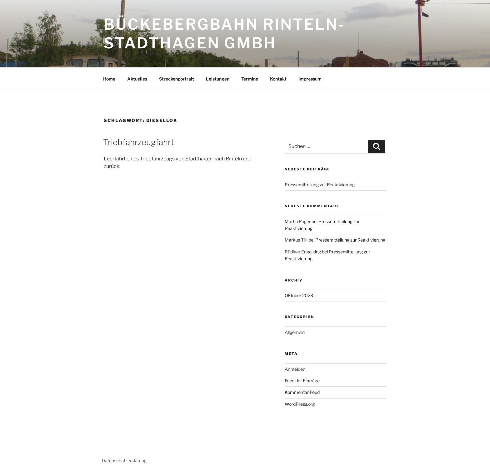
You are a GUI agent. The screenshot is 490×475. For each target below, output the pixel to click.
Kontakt (278, 78)
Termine (249, 78)
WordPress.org (300, 404)
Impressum (310, 78)
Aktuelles (137, 78)
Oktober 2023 (299, 295)
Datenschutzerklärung (124, 460)
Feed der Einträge (302, 380)
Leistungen (217, 78)
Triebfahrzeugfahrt (138, 142)
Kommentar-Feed (302, 392)
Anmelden (295, 369)
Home (109, 78)
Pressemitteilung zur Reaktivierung (320, 184)
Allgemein (295, 332)
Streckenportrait (176, 78)
